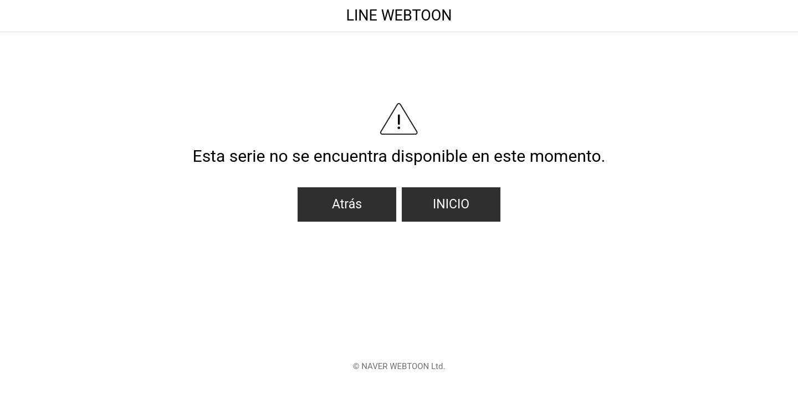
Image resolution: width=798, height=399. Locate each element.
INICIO (451, 204)
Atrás (347, 204)
